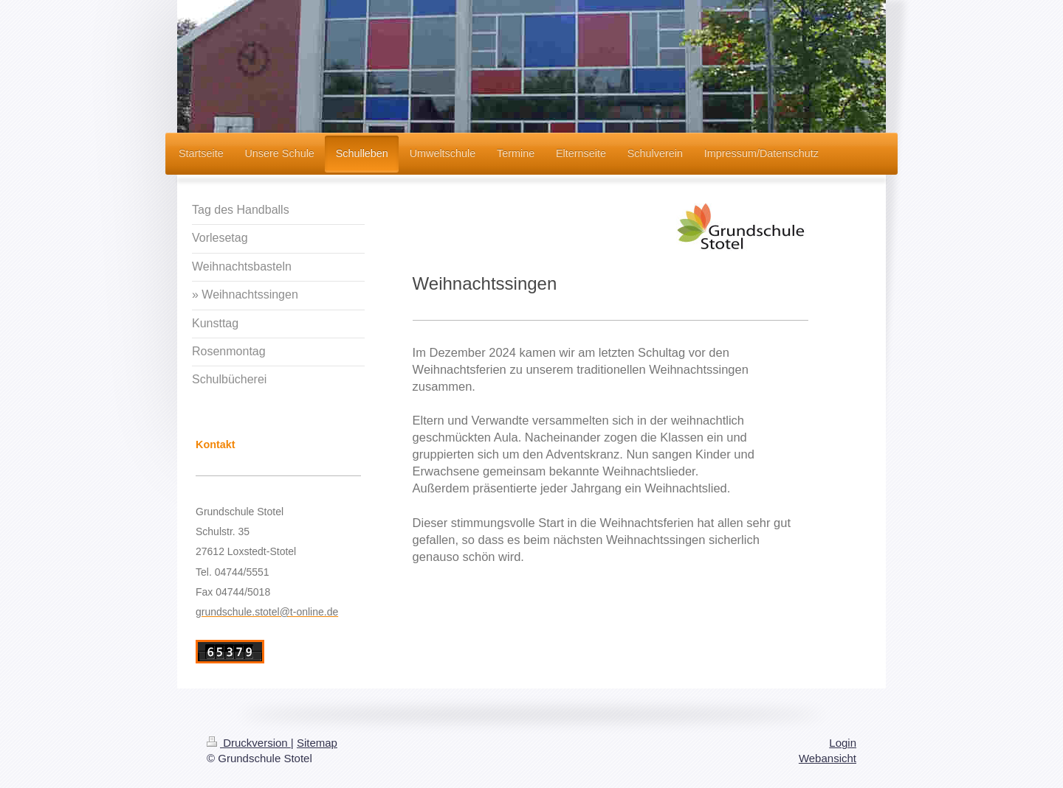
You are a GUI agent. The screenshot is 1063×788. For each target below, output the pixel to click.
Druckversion (249, 742)
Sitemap (317, 742)
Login (842, 742)
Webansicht (827, 758)
